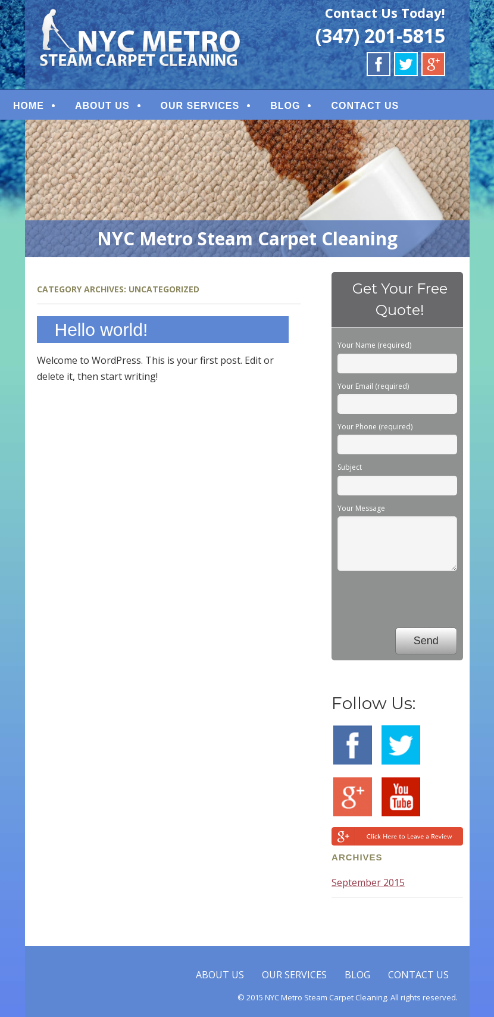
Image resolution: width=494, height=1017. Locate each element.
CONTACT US (365, 106)
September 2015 (368, 882)
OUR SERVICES (200, 106)
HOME (28, 106)
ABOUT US (102, 106)
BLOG (285, 106)
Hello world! (101, 329)
